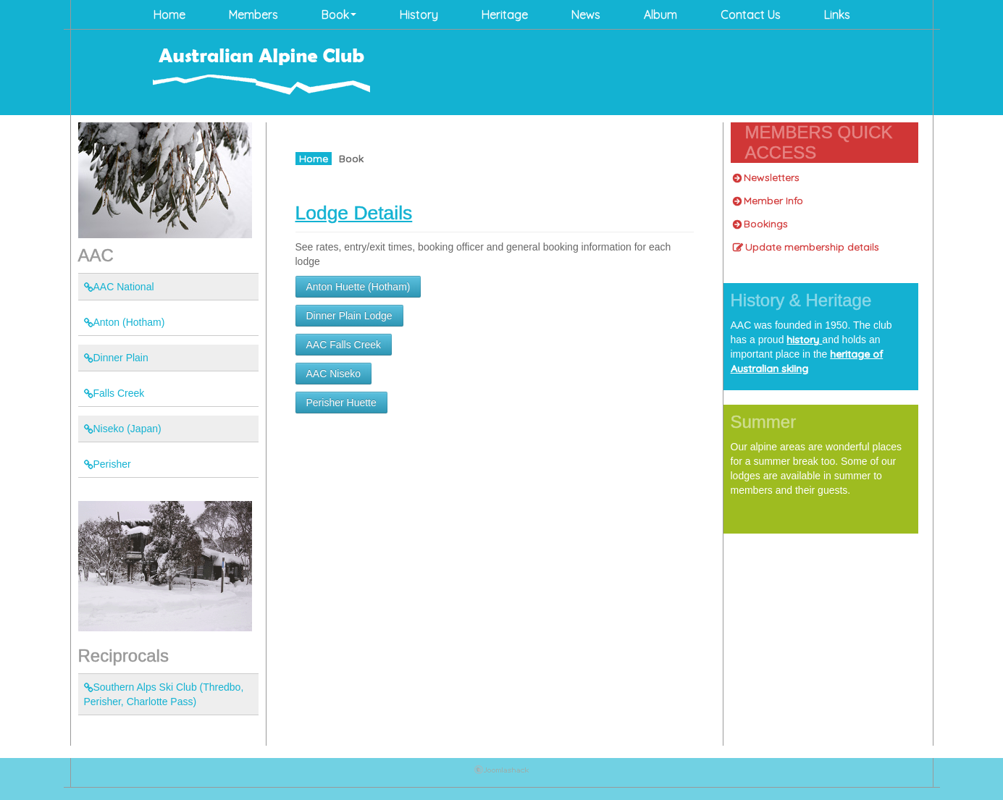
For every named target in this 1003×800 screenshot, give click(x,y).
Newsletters (766, 177)
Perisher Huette (341, 402)
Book (339, 14)
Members (253, 14)
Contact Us (751, 14)
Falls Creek (114, 393)
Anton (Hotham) (124, 322)
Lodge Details (354, 213)
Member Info (768, 200)
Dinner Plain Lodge (349, 315)
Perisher (107, 464)
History (419, 14)
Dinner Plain (116, 357)
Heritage (505, 14)
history (804, 339)
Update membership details (806, 246)
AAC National (119, 286)
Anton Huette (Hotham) (358, 286)
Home (169, 14)
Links (837, 14)
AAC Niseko (333, 373)
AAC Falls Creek (343, 344)
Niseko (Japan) (122, 428)
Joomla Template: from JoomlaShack (501, 772)
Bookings (760, 223)
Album (660, 14)
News (585, 14)
